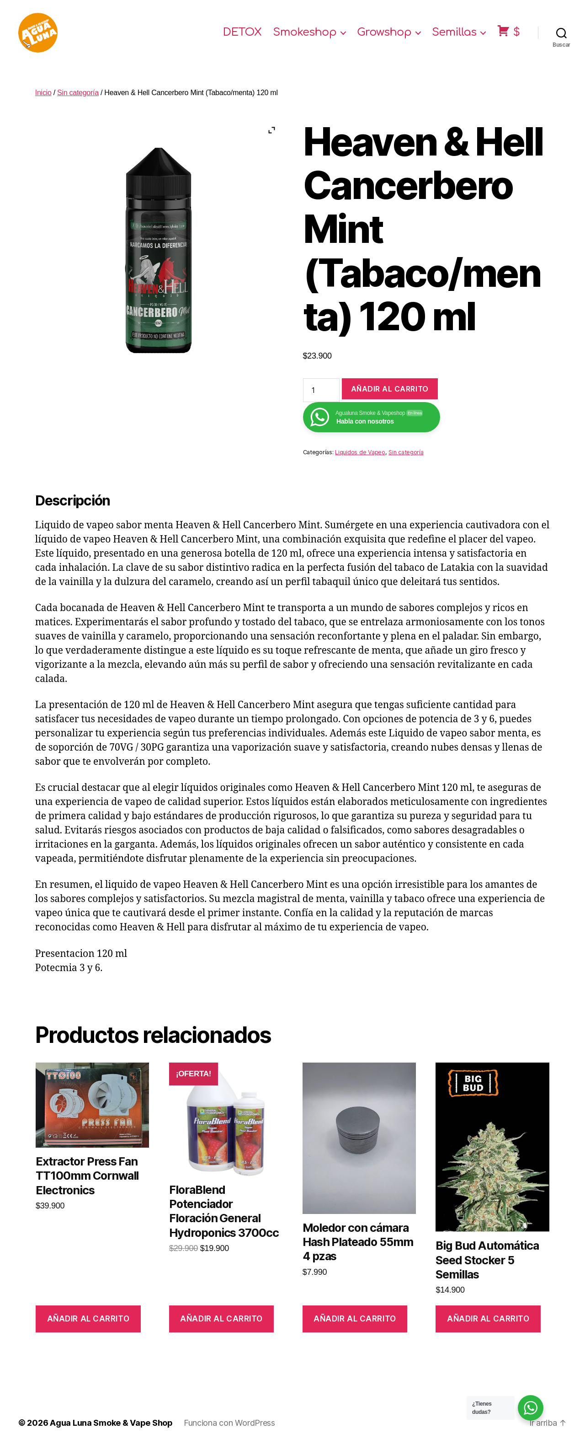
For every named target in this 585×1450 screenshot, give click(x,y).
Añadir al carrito (390, 390)
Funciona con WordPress (229, 1424)
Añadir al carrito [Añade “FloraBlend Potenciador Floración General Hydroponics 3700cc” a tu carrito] (221, 1320)
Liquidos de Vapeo (360, 454)
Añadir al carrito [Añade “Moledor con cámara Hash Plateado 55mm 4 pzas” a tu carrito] (355, 1320)
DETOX (242, 33)
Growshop (384, 33)
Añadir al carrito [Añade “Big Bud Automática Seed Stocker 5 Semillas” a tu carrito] (488, 1320)
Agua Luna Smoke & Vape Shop (111, 1424)
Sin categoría (78, 94)
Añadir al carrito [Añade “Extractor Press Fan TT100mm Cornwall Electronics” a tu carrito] (88, 1320)
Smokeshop (304, 33)
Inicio (43, 94)
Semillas (454, 33)
